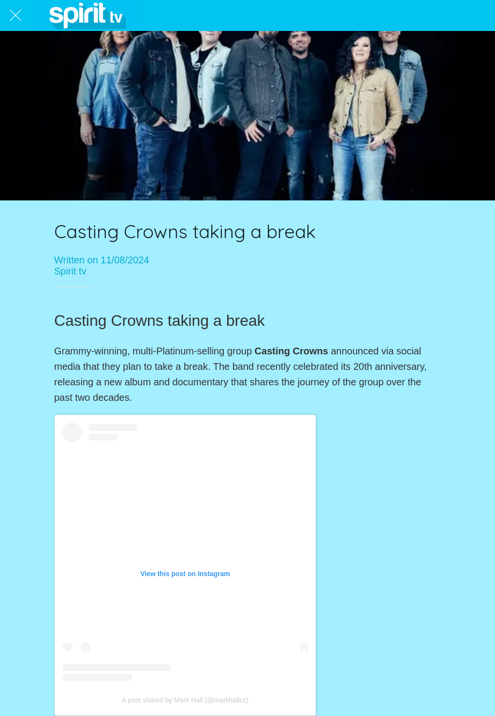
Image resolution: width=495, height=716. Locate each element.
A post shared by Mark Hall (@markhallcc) (185, 700)
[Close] (15, 15)
